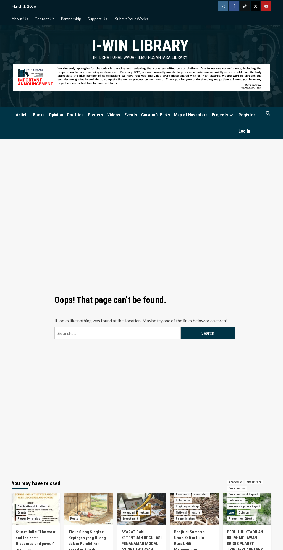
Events (130, 114)
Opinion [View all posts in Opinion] (244, 512)
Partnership (71, 18)
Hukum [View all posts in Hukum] (144, 512)
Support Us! (98, 18)
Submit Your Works (131, 18)
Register (247, 114)
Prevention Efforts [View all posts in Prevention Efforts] (241, 518)
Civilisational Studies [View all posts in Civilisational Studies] (31, 506)
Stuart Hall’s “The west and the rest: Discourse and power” (36, 538)
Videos (113, 114)
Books (39, 114)
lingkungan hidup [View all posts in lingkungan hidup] (187, 506)
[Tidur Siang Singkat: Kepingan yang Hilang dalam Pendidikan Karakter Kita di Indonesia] (88, 509)
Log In (244, 131)
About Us (20, 18)
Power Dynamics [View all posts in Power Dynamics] (28, 518)
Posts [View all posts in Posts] (74, 518)
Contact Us (44, 18)
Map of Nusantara (191, 114)
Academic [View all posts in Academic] (182, 494)
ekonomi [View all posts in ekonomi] (129, 512)
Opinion (56, 114)
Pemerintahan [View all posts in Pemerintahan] (185, 518)
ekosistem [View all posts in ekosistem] (201, 494)
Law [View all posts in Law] (231, 512)
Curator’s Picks (155, 114)
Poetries (75, 114)
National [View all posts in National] (181, 512)
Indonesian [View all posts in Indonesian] (183, 500)
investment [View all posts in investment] (130, 518)
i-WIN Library (140, 45)
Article (22, 114)
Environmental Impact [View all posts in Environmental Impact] (243, 494)
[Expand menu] (231, 115)
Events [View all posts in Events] (22, 512)
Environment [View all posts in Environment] (237, 488)
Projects (223, 114)
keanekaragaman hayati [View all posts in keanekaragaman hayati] (244, 506)
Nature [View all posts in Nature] (195, 512)
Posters (95, 114)
